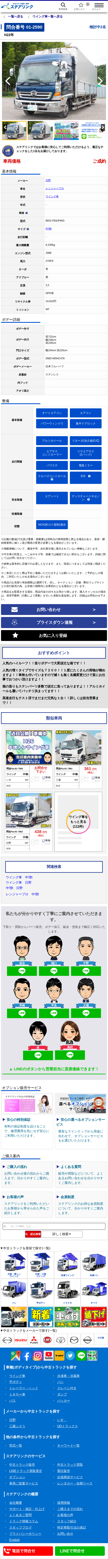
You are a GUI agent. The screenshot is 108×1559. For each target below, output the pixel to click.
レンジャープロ (55, 188)
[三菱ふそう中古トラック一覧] (34, 1339)
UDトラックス (67, 1426)
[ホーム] (24, 6)
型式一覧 (15, 1445)
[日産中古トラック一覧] (87, 1339)
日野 (48, 180)
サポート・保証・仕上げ (27, 1509)
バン (60, 1382)
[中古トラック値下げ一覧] (94, 1317)
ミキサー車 (17, 1394)
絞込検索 (33, 1234)
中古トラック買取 (70, 1464)
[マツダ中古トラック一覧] (74, 1339)
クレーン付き (66, 1388)
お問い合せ (65, 1533)
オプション (17, 1477)
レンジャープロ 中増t (22, 894)
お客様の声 (65, 1515)
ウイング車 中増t (19, 877)
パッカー (63, 1400)
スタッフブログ (20, 1527)
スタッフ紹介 (66, 1521)
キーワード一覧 (68, 1445)
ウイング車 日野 (19, 882)
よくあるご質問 (20, 1515)
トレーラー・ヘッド (23, 1388)
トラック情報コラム (23, 1521)
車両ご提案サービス (23, 1483)
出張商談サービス (70, 1477)
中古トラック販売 (22, 1464)
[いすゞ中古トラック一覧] (21, 1339)
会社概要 (15, 1502)
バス (12, 1400)
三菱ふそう (17, 1426)
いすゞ (62, 1420)
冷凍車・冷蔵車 (68, 1376)
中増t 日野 (14, 888)
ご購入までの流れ (70, 1509)
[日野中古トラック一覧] (7, 1339)
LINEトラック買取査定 (25, 1471)
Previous (6, 81)
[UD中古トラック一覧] (47, 1339)
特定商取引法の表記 (71, 1527)
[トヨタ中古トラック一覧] (60, 1339)
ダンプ (62, 1394)
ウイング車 (52, 196)
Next (102, 81)
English (14, 1540)
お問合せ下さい (40, 769)
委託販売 (63, 1471)
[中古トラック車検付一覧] (67, 1317)
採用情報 (63, 1502)
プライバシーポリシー (25, 1533)
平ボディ (15, 1382)
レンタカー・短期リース (75, 1483)
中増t (49, 228)
